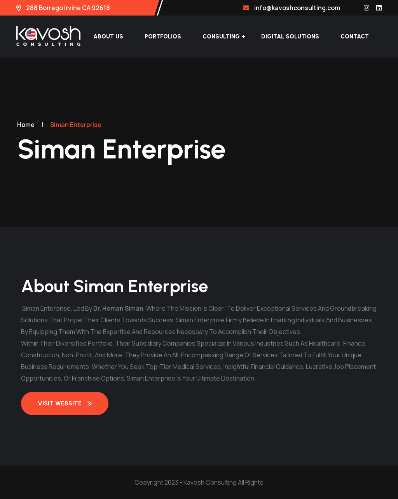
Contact (354, 36)
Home (26, 124)
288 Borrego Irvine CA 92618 (63, 7)
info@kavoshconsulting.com (291, 7)
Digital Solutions (290, 36)
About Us (108, 36)
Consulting (221, 36)
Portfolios (163, 36)
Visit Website (65, 403)
